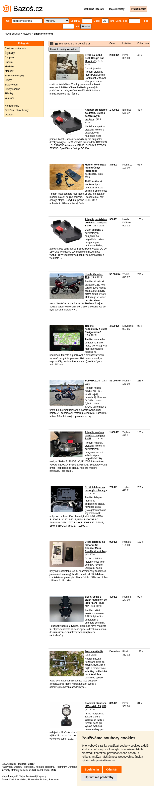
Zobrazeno (143, 43)
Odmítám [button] (112, 769)
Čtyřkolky (10, 53)
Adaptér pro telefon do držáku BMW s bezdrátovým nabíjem (96, 114)
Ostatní (9, 114)
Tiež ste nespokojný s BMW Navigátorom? (96, 329)
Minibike (9, 66)
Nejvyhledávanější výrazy (32, 776)
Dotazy (17, 766)
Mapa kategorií (9, 776)
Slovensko (33, 779)
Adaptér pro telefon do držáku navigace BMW (96, 222)
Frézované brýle (94, 651)
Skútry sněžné (12, 89)
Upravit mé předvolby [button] (99, 777)
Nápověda (7, 766)
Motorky (27, 33)
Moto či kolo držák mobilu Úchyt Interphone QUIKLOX (95, 169)
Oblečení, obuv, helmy (17, 110)
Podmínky (61, 766)
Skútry (8, 80)
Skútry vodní (11, 84)
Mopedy (9, 71)
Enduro (9, 62)
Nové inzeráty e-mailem (64, 49)
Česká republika (17, 779)
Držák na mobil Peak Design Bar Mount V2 (94, 58)
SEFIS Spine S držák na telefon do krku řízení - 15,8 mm (96, 601)
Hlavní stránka (12, 33)
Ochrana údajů (76, 766)
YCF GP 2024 (92, 380)
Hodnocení (28, 766)
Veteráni (9, 98)
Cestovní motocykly (15, 48)
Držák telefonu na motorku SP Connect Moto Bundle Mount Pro (95, 546)
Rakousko (54, 779)
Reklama (50, 766)
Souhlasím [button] (92, 769)
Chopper (9, 57)
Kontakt (39, 766)
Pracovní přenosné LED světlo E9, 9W (95, 705)
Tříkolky (9, 93)
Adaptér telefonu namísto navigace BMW (95, 435)
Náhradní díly (12, 105)
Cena (112, 43)
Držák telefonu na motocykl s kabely (95, 489)
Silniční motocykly (14, 75)
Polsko (43, 779)
